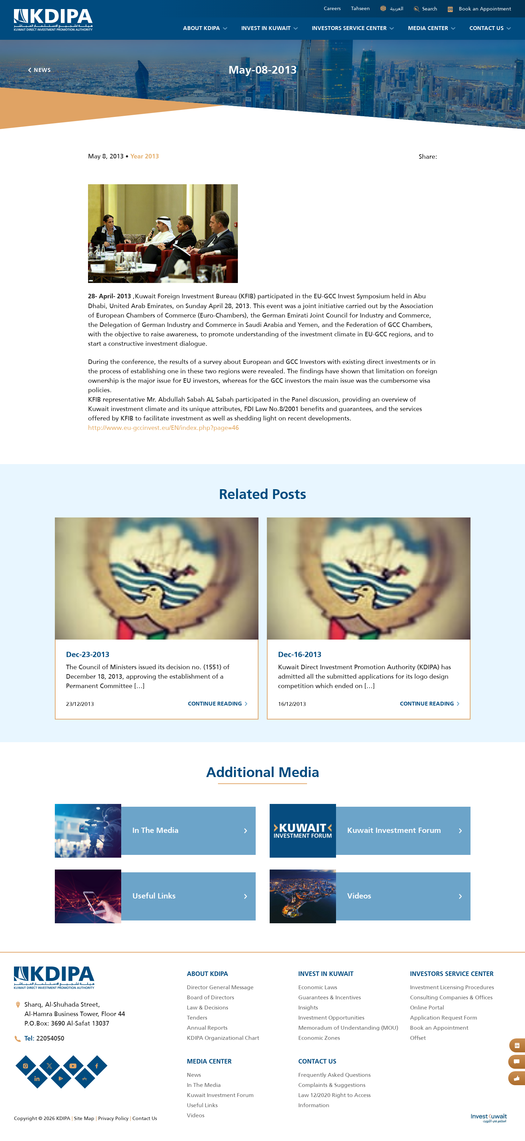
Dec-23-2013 (87, 655)
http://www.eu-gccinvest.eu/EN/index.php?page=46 (163, 428)
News (39, 70)
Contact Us (144, 1118)
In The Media (116, 831)
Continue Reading (217, 704)
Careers (332, 8)
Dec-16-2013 (299, 655)
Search (425, 9)
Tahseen (360, 8)
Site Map (84, 1118)
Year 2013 (144, 157)
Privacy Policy (113, 1118)
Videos (320, 896)
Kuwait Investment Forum (355, 831)
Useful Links (115, 896)
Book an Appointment (479, 9)
